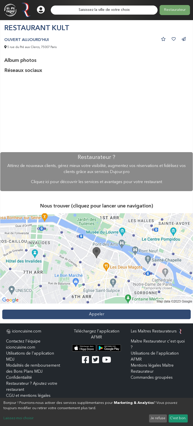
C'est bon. (178, 418)
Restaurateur (175, 10)
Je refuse (157, 418)
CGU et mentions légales (28, 396)
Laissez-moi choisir (19, 418)
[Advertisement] (96, 113)
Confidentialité (19, 378)
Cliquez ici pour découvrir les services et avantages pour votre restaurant (96, 182)
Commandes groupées (152, 378)
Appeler (96, 314)
